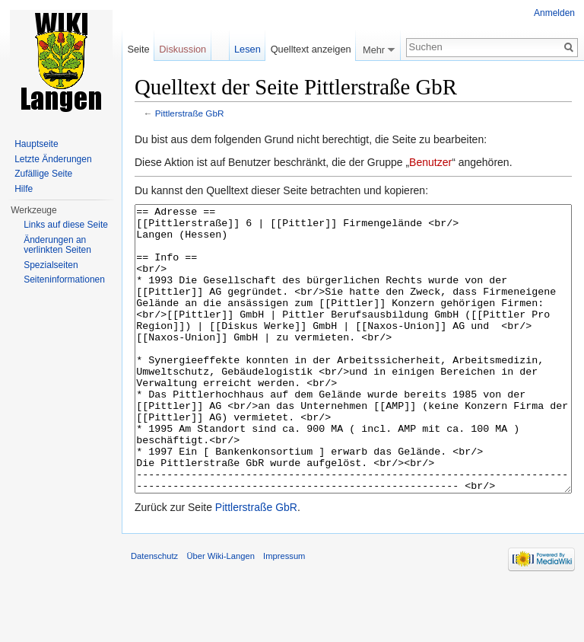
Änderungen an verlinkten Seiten (57, 245)
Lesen (247, 49)
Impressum (284, 613)
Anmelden (554, 13)
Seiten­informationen (64, 279)
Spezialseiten (51, 265)
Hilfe (23, 189)
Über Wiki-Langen (220, 613)
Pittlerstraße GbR (189, 113)
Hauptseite (36, 144)
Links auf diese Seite (66, 224)
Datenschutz (154, 613)
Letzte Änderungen (52, 159)
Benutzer (430, 162)
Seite (138, 49)
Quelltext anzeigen (311, 49)
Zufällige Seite (43, 173)
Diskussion (182, 49)
